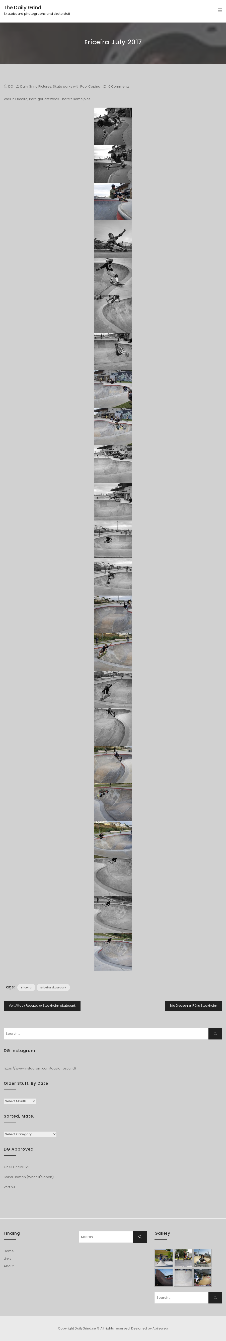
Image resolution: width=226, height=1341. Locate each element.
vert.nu (9, 1187)
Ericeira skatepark (53, 987)
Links (7, 1258)
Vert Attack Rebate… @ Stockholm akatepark (42, 1005)
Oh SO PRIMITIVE (17, 1167)
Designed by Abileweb (149, 1328)
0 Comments (118, 86)
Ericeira (26, 987)
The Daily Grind (22, 7)
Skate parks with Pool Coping (76, 86)
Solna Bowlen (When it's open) (29, 1177)
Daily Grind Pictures (35, 86)
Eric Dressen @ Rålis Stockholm (193, 1005)
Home (9, 1251)
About (9, 1266)
